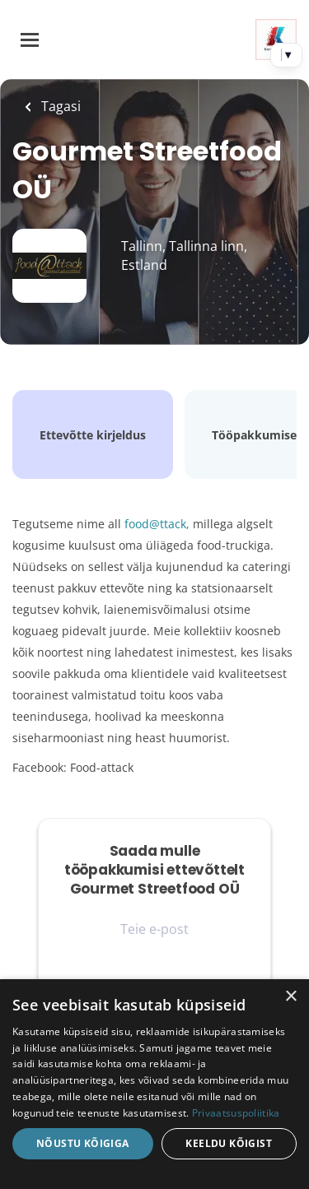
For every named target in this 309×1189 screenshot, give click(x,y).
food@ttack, (157, 524)
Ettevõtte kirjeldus (93, 435)
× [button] (290, 997)
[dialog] (154, 1084)
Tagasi (59, 106)
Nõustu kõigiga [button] (82, 1143)
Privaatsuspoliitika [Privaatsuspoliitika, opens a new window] (236, 1113)
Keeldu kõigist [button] (228, 1143)
